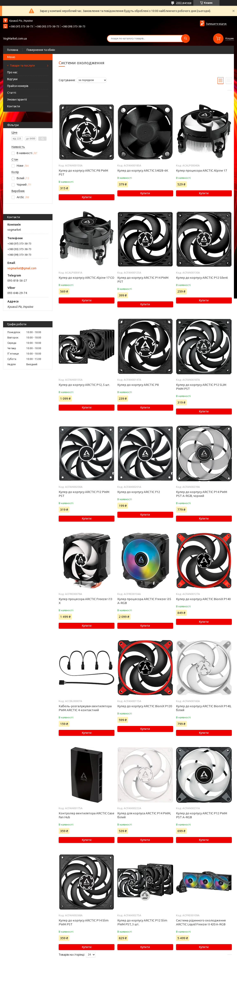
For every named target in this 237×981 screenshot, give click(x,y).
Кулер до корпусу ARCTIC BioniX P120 (144, 706)
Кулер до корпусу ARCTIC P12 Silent (202, 277)
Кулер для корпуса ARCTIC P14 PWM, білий (144, 815)
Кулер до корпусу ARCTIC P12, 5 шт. (84, 384)
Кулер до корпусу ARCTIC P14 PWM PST (142, 279)
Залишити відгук (216, 23)
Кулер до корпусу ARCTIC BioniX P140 (203, 599)
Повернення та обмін (41, 49)
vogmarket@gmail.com (21, 268)
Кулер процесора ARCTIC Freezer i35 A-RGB (144, 601)
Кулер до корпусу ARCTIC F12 (138, 492)
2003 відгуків (183, 2)
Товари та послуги (22, 65)
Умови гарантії (17, 99)
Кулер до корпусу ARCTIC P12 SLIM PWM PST (201, 386)
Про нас (12, 72)
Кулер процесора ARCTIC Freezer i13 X (85, 601)
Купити (86, 197)
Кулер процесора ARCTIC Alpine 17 (201, 170)
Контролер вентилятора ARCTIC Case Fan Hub (86, 815)
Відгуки (12, 79)
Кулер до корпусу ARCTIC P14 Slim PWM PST (84, 922)
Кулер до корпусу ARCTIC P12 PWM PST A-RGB (201, 815)
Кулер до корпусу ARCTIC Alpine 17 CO (86, 277)
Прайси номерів (17, 86)
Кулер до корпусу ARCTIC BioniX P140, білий (203, 708)
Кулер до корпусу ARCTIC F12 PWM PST (84, 494)
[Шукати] (185, 38)
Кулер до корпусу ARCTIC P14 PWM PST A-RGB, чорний (201, 494)
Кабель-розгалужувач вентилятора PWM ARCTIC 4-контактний (85, 708)
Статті (11, 92)
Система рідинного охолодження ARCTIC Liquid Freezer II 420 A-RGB (201, 922)
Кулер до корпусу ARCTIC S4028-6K (142, 170)
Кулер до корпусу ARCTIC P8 (138, 384)
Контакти (13, 106)
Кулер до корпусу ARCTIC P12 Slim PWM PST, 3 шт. (142, 922)
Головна (12, 49)
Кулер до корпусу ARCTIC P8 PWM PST (83, 172)
